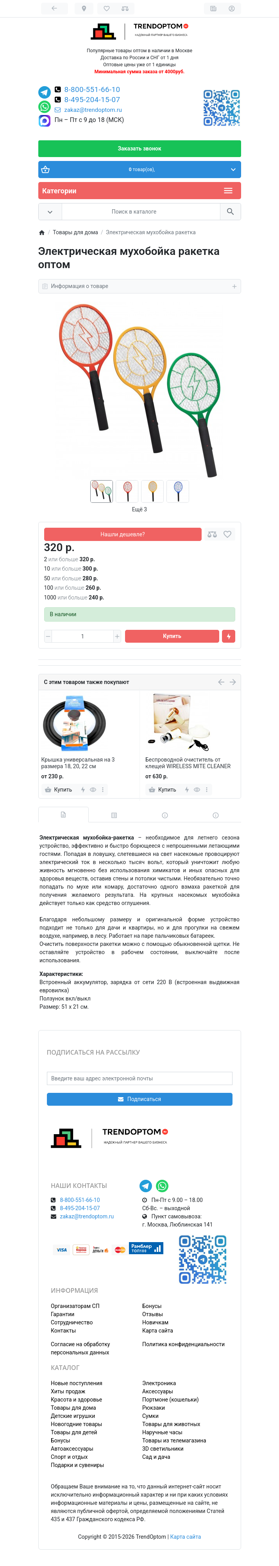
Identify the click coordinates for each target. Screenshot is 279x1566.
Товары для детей (74, 1432)
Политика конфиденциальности (183, 1344)
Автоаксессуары (72, 1449)
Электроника (159, 1383)
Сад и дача (156, 1457)
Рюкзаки (153, 1408)
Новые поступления (76, 1383)
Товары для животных (171, 1424)
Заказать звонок (139, 148)
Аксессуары (157, 1391)
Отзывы (152, 1314)
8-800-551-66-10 (92, 90)
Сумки (150, 1416)
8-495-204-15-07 (92, 100)
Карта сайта (157, 1330)
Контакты (63, 1330)
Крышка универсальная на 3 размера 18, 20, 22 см (78, 762)
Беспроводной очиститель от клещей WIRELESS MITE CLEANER (188, 762)
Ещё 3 (139, 509)
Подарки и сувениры (77, 1465)
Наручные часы (162, 1432)
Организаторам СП (75, 1306)
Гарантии (62, 1314)
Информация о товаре (139, 286)
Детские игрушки (73, 1416)
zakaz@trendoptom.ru (88, 109)
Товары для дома (73, 1408)
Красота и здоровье (76, 1399)
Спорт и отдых (69, 1457)
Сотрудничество (72, 1322)
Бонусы (152, 1306)
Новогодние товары (76, 1424)
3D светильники (163, 1449)
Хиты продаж (68, 1391)
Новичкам (155, 1322)
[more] (102, 789)
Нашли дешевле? (122, 534)
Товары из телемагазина (174, 1440)
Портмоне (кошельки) (170, 1399)
